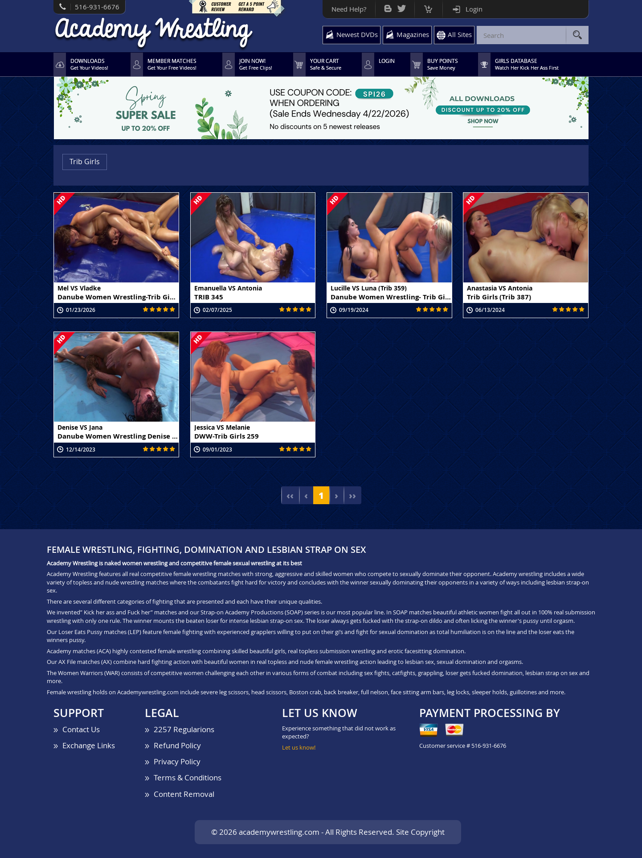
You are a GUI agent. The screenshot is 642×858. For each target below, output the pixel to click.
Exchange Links (88, 745)
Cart (428, 7)
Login (474, 8)
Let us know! (298, 747)
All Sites (460, 34)
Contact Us (81, 729)
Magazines (413, 34)
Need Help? (348, 8)
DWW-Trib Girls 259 (226, 435)
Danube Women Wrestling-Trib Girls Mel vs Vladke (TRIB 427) (118, 296)
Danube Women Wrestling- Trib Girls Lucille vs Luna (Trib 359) (391, 296)
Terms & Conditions (187, 777)
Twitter (402, 6)
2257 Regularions (184, 729)
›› (352, 495)
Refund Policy (177, 745)
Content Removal (184, 794)
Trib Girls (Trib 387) (499, 296)
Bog (388, 6)
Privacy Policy (177, 761)
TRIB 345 (208, 296)
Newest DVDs (357, 34)
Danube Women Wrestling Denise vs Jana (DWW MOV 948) (118, 435)
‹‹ (290, 495)
